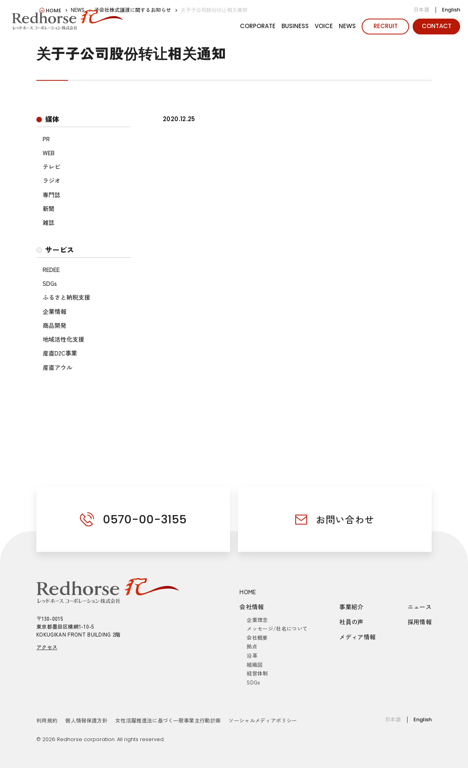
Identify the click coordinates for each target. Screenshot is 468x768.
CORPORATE (258, 26)
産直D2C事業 (60, 353)
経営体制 (257, 673)
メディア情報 (357, 637)
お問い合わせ (345, 519)
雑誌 (49, 222)
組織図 (254, 664)
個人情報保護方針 (86, 720)
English (451, 9)
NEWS (347, 26)
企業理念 (257, 620)
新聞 (49, 208)
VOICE (324, 26)
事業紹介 (351, 607)
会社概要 (257, 637)
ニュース (420, 607)
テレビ (51, 166)
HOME (248, 591)
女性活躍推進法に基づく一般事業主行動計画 (168, 720)
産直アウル (57, 367)
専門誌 (51, 194)
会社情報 (252, 607)
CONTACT (436, 26)
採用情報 (420, 622)
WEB (49, 152)
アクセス (46, 647)
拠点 (252, 646)
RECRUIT (386, 26)
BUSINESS (295, 26)
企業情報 (54, 311)
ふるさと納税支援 (66, 297)
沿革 (252, 655)
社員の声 (351, 622)
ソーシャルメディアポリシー (262, 720)
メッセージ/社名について (277, 628)
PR (46, 139)
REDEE (51, 269)
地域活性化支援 (63, 339)
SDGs (50, 283)
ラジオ (51, 180)
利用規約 (46, 720)
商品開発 (54, 325)
